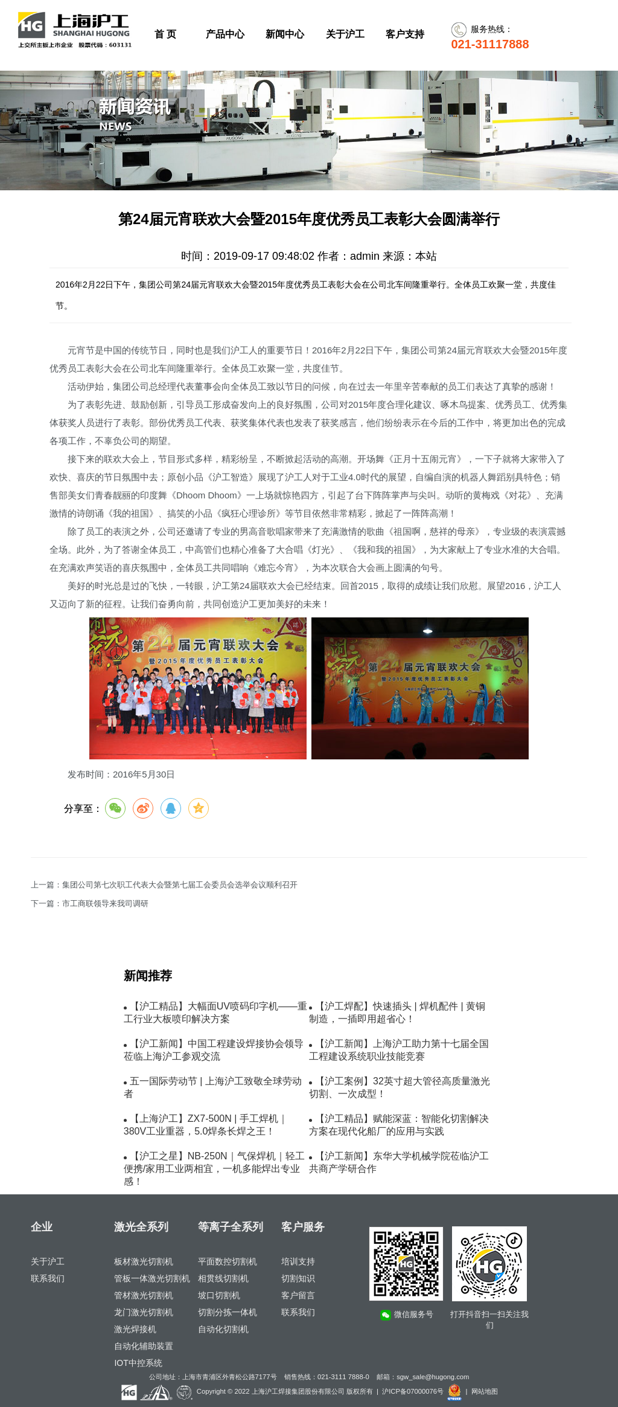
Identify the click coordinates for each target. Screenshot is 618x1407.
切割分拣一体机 (227, 1312)
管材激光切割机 (143, 1295)
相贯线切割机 (223, 1278)
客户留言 (298, 1295)
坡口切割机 (219, 1295)
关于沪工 (48, 1261)
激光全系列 (141, 1227)
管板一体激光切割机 (152, 1278)
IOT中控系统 (138, 1363)
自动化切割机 (223, 1329)
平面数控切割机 (227, 1261)
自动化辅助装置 (143, 1346)
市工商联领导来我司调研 (105, 904)
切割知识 (298, 1278)
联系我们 (48, 1278)
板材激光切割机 (143, 1261)
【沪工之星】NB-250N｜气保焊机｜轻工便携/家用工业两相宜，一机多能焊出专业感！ (214, 1168)
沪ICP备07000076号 (413, 1391)
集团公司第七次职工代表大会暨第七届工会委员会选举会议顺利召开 (180, 885)
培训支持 (298, 1261)
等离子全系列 (230, 1227)
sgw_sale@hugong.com (433, 1376)
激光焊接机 (135, 1329)
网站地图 (484, 1391)
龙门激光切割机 (143, 1312)
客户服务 (303, 1227)
